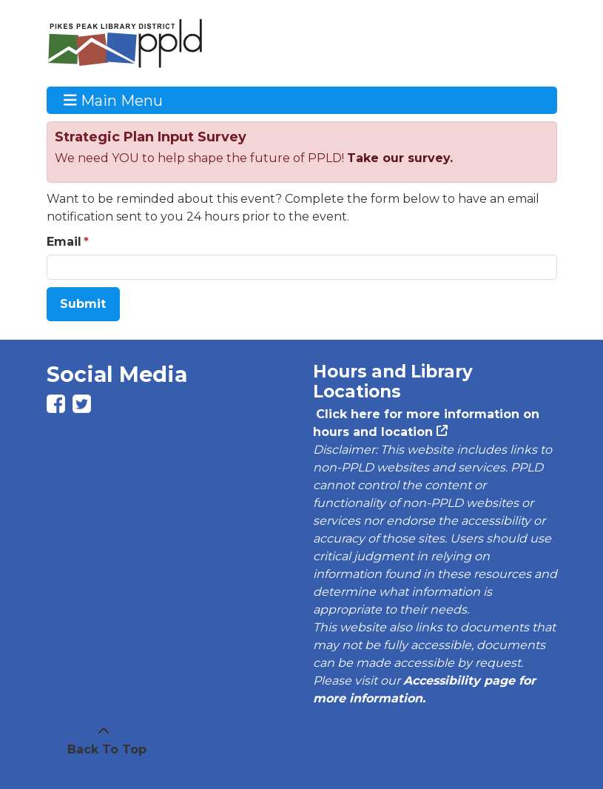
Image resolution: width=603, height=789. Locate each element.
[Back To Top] (104, 741)
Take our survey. (400, 158)
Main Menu (113, 100)
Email (64, 242)
